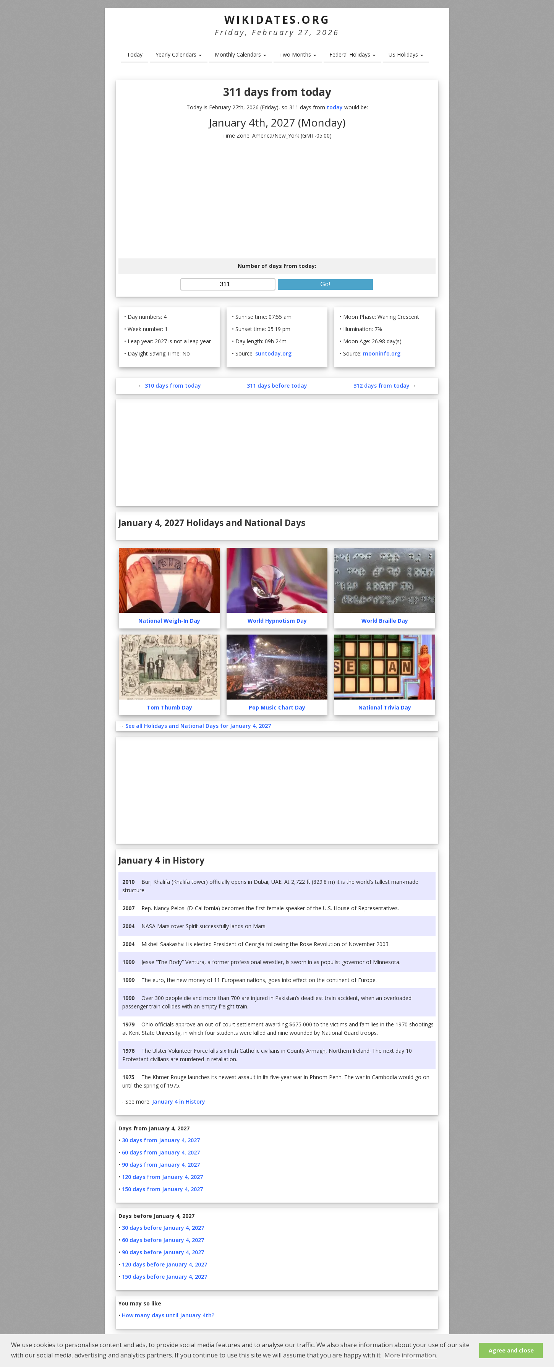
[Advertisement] (277, 199)
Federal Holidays (352, 54)
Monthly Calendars (240, 54)
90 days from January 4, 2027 (161, 1164)
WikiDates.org (277, 19)
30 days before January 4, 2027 (163, 1227)
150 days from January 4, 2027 (162, 1189)
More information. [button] (410, 1355)
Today (135, 54)
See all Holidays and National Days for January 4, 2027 (198, 725)
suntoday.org (273, 353)
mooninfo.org (381, 353)
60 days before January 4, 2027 (163, 1240)
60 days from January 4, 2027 (161, 1152)
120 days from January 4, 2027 (162, 1176)
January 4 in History (178, 1101)
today (335, 107)
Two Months (297, 54)
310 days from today (173, 385)
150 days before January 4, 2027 (164, 1276)
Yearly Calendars (179, 54)
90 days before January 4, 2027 (163, 1252)
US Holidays (406, 54)
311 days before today (277, 385)
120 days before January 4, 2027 (164, 1264)
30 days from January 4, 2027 (161, 1140)
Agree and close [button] (511, 1350)
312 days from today (381, 385)
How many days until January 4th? (168, 1315)
